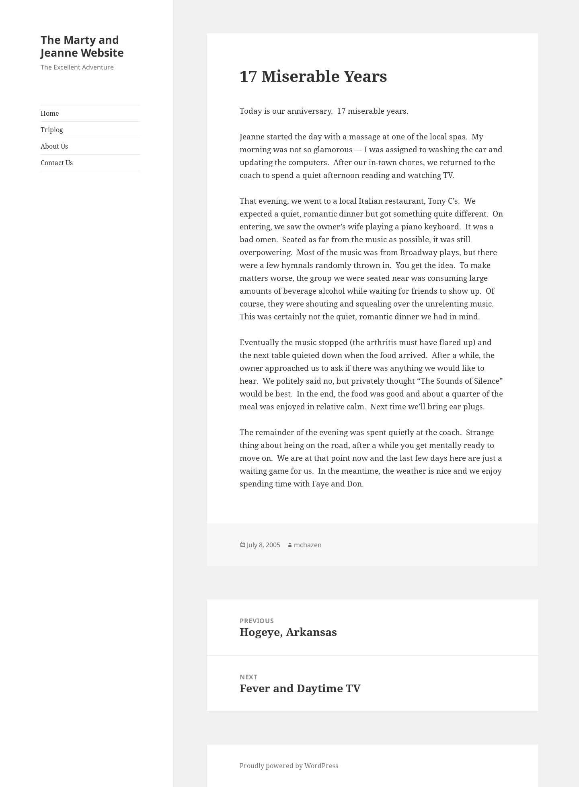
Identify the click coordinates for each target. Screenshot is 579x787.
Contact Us (57, 162)
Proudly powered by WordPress (289, 765)
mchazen (308, 544)
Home (50, 113)
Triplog (52, 129)
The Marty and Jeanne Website (82, 46)
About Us (54, 146)
